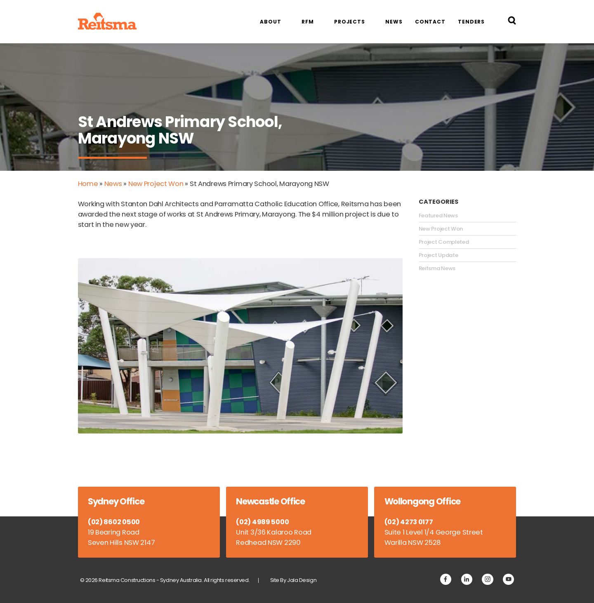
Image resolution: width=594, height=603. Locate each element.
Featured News (438, 215)
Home (88, 183)
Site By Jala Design (293, 580)
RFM (308, 21)
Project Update (438, 255)
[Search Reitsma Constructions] (512, 22)
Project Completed (444, 242)
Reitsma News (437, 268)
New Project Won (156, 183)
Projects (349, 21)
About (270, 21)
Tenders (471, 21)
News (394, 21)
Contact (430, 21)
